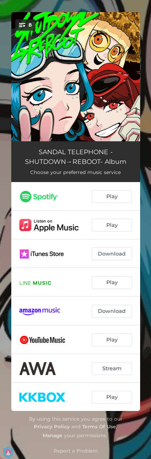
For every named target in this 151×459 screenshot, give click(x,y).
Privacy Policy (52, 426)
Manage (52, 435)
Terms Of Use (99, 426)
